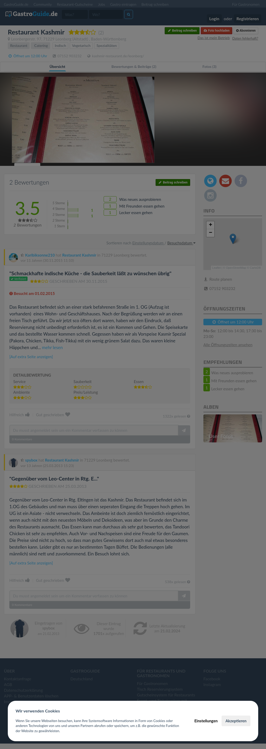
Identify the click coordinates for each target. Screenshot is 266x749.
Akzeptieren (236, 720)
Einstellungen (206, 720)
